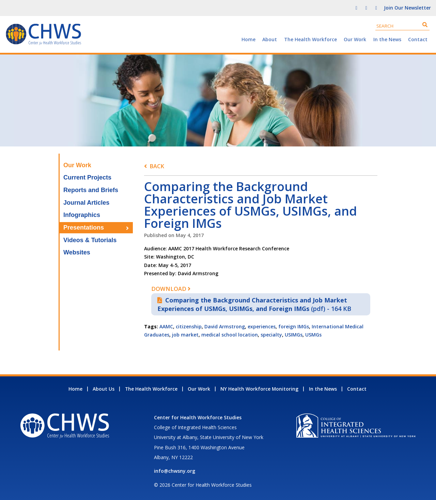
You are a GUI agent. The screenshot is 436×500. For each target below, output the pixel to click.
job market (185, 334)
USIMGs (293, 334)
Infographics (81, 215)
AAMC (166, 326)
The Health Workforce (310, 39)
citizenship (189, 326)
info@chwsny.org (174, 471)
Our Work (355, 39)
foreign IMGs (293, 326)
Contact (417, 39)
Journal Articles (86, 202)
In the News (387, 39)
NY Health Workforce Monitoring (259, 389)
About (269, 39)
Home (248, 39)
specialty (271, 334)
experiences (262, 326)
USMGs (313, 334)
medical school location (229, 334)
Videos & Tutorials (89, 240)
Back (157, 166)
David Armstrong (224, 326)
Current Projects (87, 177)
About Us (103, 389)
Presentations (83, 227)
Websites (76, 252)
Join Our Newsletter (407, 7)
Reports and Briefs (90, 190)
